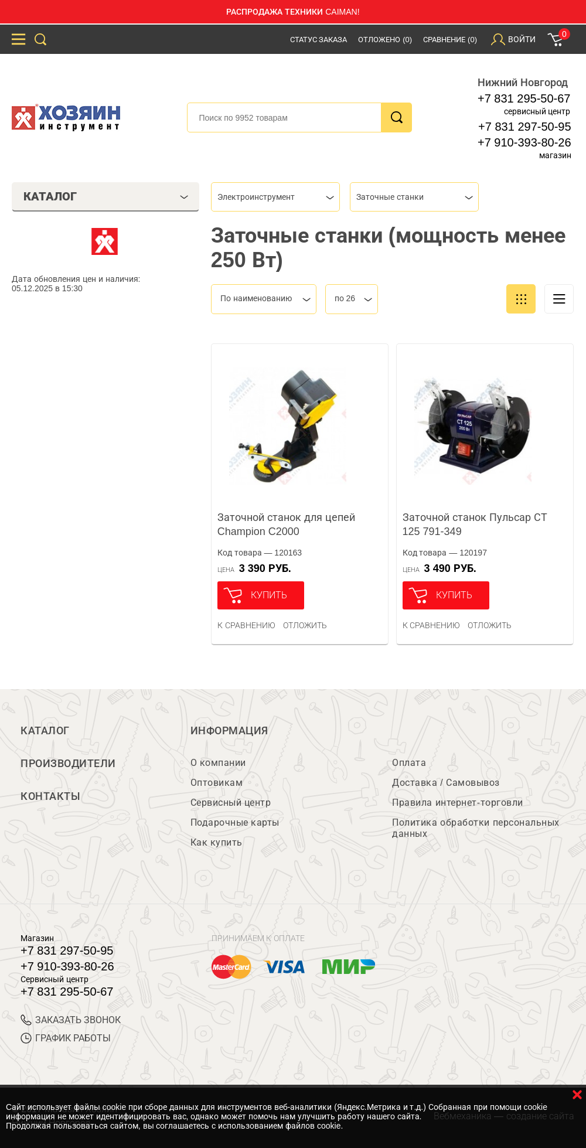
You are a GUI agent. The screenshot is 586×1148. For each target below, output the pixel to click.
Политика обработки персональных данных (475, 828)
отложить (305, 625)
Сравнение (450, 39)
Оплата (409, 763)
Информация (229, 731)
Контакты (50, 796)
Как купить (216, 842)
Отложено (385, 39)
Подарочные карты (235, 822)
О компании (218, 763)
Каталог (45, 731)
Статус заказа (318, 39)
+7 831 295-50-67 (524, 98)
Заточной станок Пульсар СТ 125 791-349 (475, 524)
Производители (68, 763)
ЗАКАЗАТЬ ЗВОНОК (71, 1020)
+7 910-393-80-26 (524, 142)
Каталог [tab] (105, 196)
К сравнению (246, 625)
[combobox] (275, 197)
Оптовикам (216, 783)
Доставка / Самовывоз (445, 783)
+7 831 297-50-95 (524, 126)
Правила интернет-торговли (457, 803)
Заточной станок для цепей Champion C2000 (286, 524)
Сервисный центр (230, 803)
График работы (66, 1038)
